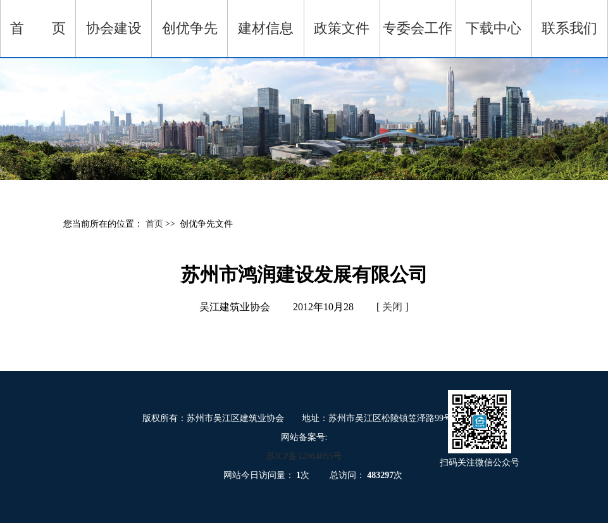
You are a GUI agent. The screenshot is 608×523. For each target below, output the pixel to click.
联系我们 (569, 28)
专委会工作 (417, 28)
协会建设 (114, 28)
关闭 (392, 306)
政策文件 (341, 28)
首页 (156, 224)
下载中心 (493, 28)
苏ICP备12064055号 (304, 456)
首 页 (38, 28)
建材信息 (266, 28)
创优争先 (190, 28)
